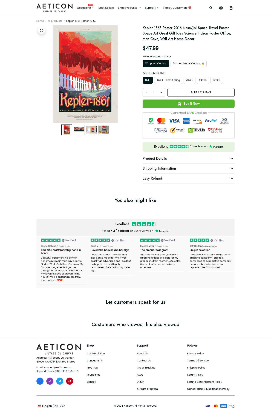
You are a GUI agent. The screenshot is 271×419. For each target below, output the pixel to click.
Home (40, 21)
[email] (58, 368)
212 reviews (141, 231)
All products (55, 21)
